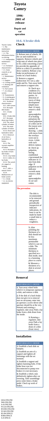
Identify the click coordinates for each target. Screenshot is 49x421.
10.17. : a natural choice (7, 169)
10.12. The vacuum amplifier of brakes (8, 145)
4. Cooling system (9, 82)
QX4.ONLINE (7, 400)
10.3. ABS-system (9, 105)
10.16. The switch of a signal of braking (8, 164)
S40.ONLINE (6, 402)
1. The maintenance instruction (6, 49)
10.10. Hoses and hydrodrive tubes (8, 132)
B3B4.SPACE (6, 416)
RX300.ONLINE (8, 409)
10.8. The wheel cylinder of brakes (8, 123)
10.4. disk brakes (7, 109)
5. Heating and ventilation (7, 86)
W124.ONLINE (7, 407)
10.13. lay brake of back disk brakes (8, 151)
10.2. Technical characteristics (7, 102)
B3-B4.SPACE (7, 413)
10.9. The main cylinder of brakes (8, 127)
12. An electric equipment (7, 182)
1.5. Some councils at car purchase (6, 72)
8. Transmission (8, 95)
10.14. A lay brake (9, 156)
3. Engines (6, 80)
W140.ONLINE (7, 411)
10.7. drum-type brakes (8, 119)
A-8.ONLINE (6, 404)
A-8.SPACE (5, 418)
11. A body (6, 179)
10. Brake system (8, 99)
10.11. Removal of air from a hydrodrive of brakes (8, 138)
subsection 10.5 (23, 81)
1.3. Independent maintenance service (8, 61)
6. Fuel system (8, 89)
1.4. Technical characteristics (7, 67)
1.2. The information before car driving (8, 55)
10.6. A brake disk (9, 116)
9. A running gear (9, 97)
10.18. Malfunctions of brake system (7, 175)
